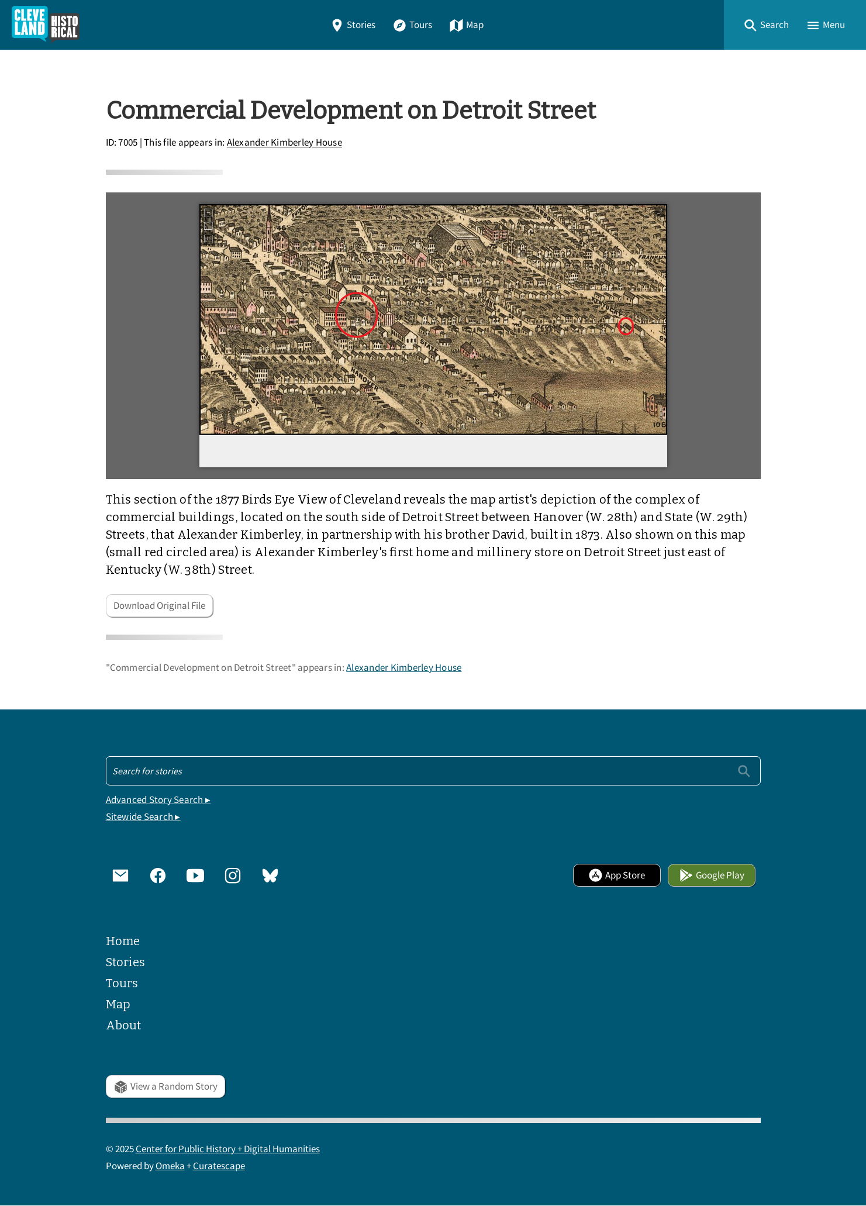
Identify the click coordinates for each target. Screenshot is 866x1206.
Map (466, 25)
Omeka (170, 1166)
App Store (616, 875)
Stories (352, 25)
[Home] (45, 25)
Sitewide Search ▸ (143, 817)
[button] (766, 24)
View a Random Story (165, 1086)
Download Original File (159, 605)
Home (123, 941)
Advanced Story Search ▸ (158, 800)
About (123, 1025)
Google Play (711, 875)
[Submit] (744, 770)
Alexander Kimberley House (284, 143)
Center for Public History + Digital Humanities (228, 1149)
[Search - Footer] (433, 770)
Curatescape (219, 1166)
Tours (412, 25)
